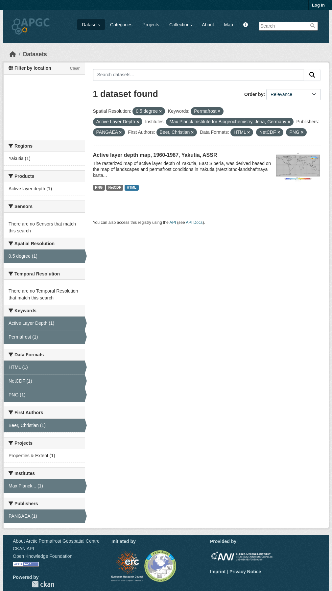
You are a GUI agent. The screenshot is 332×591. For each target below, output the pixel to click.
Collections (180, 24)
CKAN (43, 584)
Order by (253, 94)
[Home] (13, 54)
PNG (99, 187)
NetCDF (114, 187)
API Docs (194, 222)
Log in (318, 5)
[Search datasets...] (198, 75)
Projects (151, 24)
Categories (121, 24)
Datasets (91, 24)
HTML (131, 187)
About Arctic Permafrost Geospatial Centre (56, 541)
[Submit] (312, 75)
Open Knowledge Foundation (42, 556)
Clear (75, 68)
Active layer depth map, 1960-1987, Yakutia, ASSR (155, 155)
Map (228, 24)
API (173, 222)
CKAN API (23, 548)
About (208, 24)
